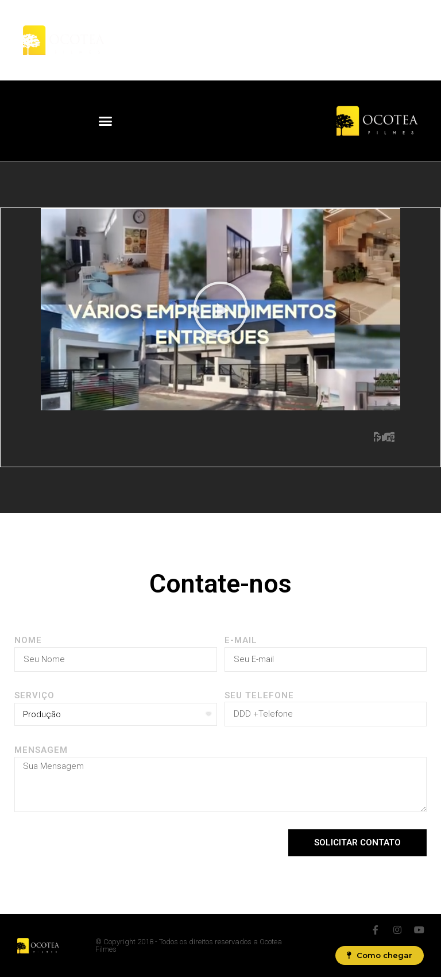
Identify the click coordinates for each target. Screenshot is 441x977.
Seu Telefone (259, 695)
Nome (28, 640)
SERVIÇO (34, 695)
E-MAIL (241, 640)
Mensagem (41, 750)
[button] (106, 121)
